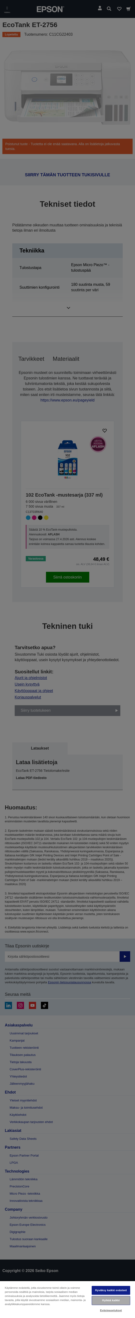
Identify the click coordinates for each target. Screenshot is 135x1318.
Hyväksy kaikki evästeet (111, 1290)
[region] (67, 1299)
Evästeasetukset (111, 1310)
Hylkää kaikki (111, 1300)
